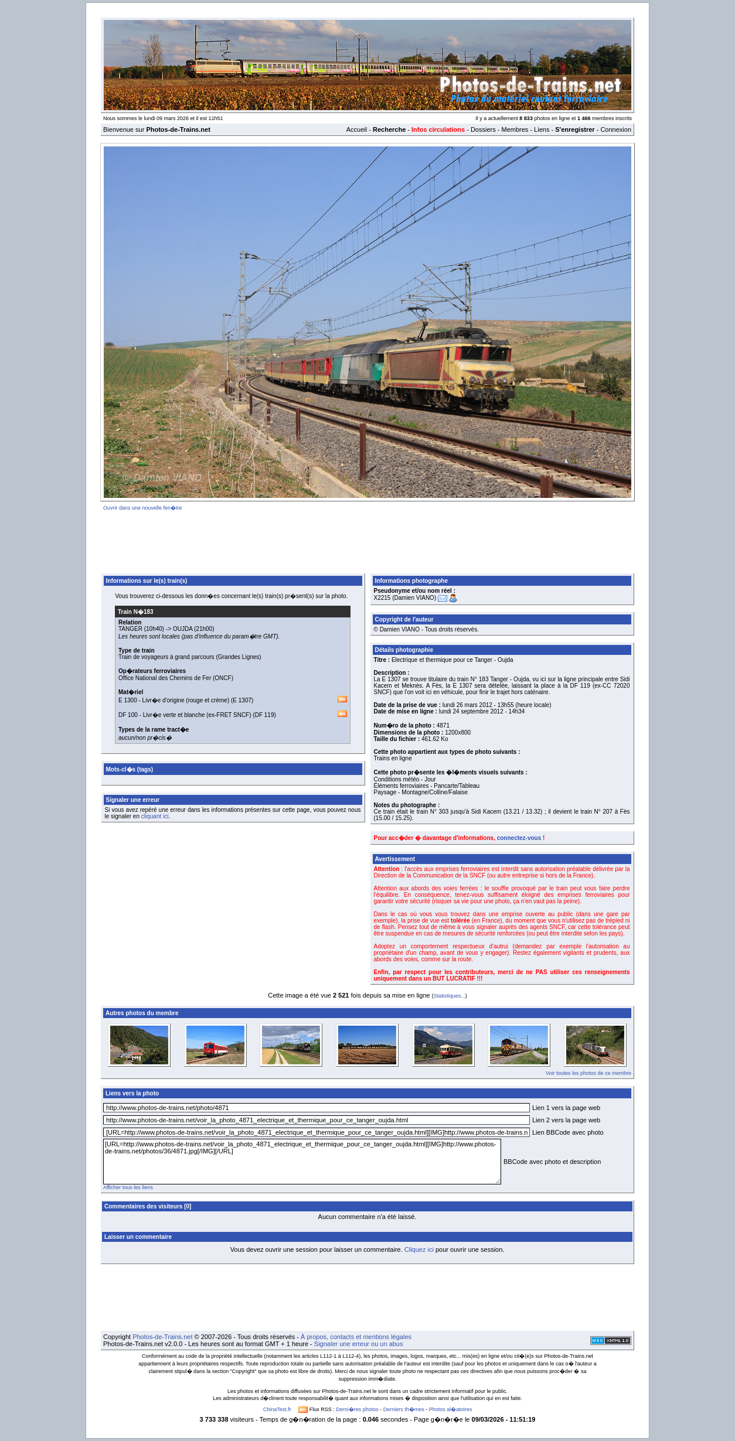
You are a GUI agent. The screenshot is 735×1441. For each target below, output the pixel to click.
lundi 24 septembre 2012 (471, 711)
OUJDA (182, 629)
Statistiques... (449, 996)
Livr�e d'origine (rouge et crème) (186, 700)
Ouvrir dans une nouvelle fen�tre (142, 508)
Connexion (615, 129)
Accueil (356, 129)
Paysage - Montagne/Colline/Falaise (421, 792)
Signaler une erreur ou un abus (358, 1343)
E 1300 (127, 700)
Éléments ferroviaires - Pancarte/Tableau (427, 786)
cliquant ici (155, 816)
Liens (541, 129)
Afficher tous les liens (128, 1187)
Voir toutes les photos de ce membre (588, 1073)
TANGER (130, 629)
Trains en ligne (393, 758)
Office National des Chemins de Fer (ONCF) (175, 678)
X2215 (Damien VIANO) (405, 598)
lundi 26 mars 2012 (467, 705)
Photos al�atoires (450, 1409)
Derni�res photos (357, 1409)
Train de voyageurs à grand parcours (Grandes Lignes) (189, 657)
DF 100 (128, 715)
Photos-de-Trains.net (162, 1336)
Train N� (136, 612)
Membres (514, 129)
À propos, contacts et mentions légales (356, 1336)
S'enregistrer (574, 129)
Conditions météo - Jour (405, 779)
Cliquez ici (419, 1249)
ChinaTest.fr (277, 1409)
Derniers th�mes (403, 1409)
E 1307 (242, 700)
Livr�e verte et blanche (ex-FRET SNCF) (197, 715)
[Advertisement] (367, 540)
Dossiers (483, 129)
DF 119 (264, 715)
